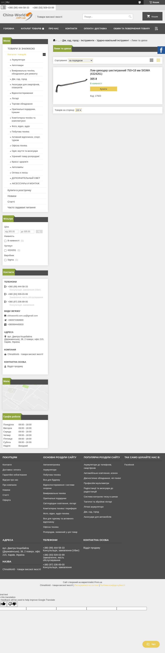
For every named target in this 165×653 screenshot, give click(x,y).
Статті (11, 201)
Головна (8, 28)
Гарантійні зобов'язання (15, 475)
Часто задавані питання (22, 207)
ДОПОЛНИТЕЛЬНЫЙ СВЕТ (26, 178)
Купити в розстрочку (19, 190)
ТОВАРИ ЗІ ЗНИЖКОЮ (21, 48)
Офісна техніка (19, 145)
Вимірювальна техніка (54, 493)
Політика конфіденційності (112, 585)
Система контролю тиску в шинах (101, 496)
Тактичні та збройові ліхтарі (98, 501)
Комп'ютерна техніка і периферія (59, 508)
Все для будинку (51, 480)
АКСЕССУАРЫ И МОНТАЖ (25, 183)
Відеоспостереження (22, 93)
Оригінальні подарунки (54, 498)
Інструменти (87, 40)
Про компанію (10, 485)
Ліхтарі (15, 98)
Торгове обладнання (22, 104)
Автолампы (17, 167)
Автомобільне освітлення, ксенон (101, 473)
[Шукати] (130, 17)
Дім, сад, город (70, 40)
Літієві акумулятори (94, 506)
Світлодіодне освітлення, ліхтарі (59, 503)
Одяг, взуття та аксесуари (25, 151)
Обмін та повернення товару (131, 28)
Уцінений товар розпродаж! (25, 156)
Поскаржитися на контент (86, 585)
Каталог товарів (31, 28)
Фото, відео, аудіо (21, 126)
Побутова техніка (20, 131)
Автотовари (18, 65)
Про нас (54, 28)
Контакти (71, 28)
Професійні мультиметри (96, 483)
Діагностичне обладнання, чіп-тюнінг (102, 478)
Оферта (7, 500)
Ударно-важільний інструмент (113, 40)
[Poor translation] (12, 604)
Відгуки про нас (10, 480)
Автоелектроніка (51, 464)
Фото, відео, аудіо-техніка (56, 513)
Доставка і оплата (12, 469)
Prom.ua (98, 582)
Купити (103, 89)
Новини (12, 195)
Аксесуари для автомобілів (97, 517)
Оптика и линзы (20, 172)
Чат (151, 644)
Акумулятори (18, 59)
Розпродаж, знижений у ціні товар (60, 532)
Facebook (129, 464)
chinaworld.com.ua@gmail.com (22, 315)
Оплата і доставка (95, 28)
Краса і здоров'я (20, 161)
